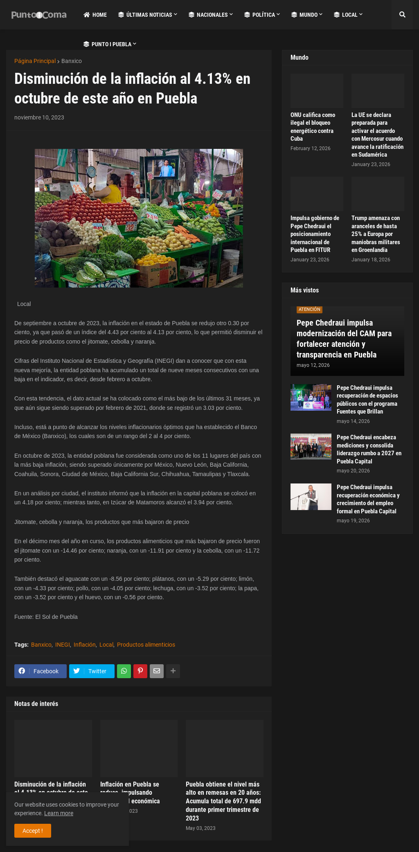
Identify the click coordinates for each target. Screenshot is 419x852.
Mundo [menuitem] (304, 14)
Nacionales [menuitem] (208, 14)
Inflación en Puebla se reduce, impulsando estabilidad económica (130, 792)
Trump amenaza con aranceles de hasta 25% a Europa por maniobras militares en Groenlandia (375, 234)
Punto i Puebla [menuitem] (107, 44)
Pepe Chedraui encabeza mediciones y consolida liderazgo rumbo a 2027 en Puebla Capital (369, 449)
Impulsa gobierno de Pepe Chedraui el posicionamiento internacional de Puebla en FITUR (315, 234)
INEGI (62, 644)
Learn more (58, 813)
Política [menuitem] (259, 14)
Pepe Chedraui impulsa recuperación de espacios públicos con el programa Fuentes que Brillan (367, 400)
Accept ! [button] (33, 830)
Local (106, 644)
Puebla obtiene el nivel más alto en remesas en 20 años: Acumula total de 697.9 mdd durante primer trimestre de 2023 (223, 801)
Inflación (85, 644)
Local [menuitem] (346, 14)
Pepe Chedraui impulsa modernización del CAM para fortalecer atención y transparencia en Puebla (344, 339)
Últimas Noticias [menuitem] (145, 14)
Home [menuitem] (95, 14)
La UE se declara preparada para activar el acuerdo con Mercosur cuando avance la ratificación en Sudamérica (377, 135)
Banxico (71, 61)
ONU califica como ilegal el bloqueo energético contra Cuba (313, 127)
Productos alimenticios (146, 644)
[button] (402, 14)
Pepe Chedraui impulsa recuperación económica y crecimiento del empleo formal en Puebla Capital (368, 499)
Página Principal (35, 61)
